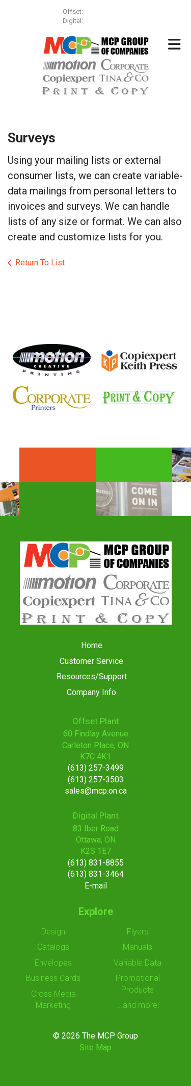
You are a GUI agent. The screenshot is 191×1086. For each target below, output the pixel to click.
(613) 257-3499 (106, 11)
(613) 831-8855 (96, 863)
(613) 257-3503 (96, 779)
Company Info (91, 692)
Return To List (40, 262)
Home (91, 645)
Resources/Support (92, 676)
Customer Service (91, 661)
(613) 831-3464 (96, 874)
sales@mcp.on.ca (96, 791)
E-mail (96, 886)
